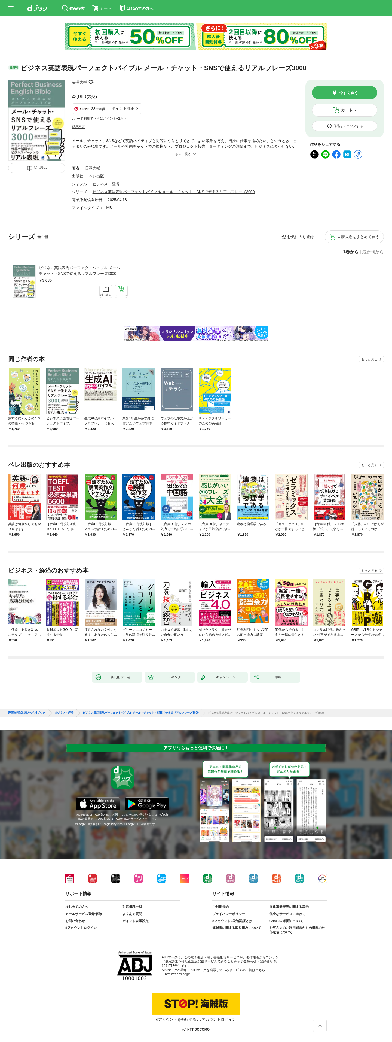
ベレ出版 (96, 176)
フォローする (91, 82)
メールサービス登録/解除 (83, 914)
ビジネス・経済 (106, 184)
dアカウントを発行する (176, 1019)
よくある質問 (132, 914)
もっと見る (369, 359)
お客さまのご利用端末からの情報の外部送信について (297, 930)
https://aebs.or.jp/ (177, 974)
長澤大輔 (79, 82)
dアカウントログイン (81, 928)
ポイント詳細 (123, 108)
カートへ (348, 110)
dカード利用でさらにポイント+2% (97, 118)
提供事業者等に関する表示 (289, 907)
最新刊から (373, 252)
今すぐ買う (348, 92)
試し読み (40, 168)
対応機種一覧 (132, 907)
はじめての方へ (76, 907)
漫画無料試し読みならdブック (26, 712)
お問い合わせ (75, 921)
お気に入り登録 (300, 237)
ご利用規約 (220, 907)
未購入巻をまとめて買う (358, 237)
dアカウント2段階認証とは (232, 921)
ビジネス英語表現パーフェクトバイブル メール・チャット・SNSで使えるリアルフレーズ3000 (81, 271)
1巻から (351, 252)
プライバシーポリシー (228, 914)
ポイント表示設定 (135, 921)
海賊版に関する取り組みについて (236, 928)
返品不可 (78, 127)
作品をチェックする (348, 126)
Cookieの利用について (286, 921)
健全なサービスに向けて (287, 914)
